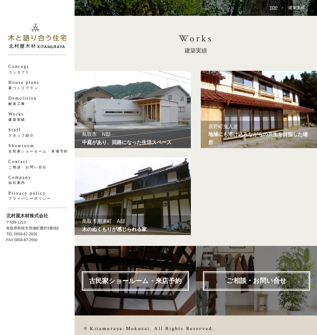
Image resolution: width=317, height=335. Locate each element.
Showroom (37, 148)
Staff (37, 133)
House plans (37, 85)
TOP (273, 7)
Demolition (37, 101)
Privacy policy (37, 196)
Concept (37, 69)
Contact (37, 164)
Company (37, 180)
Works (37, 117)
